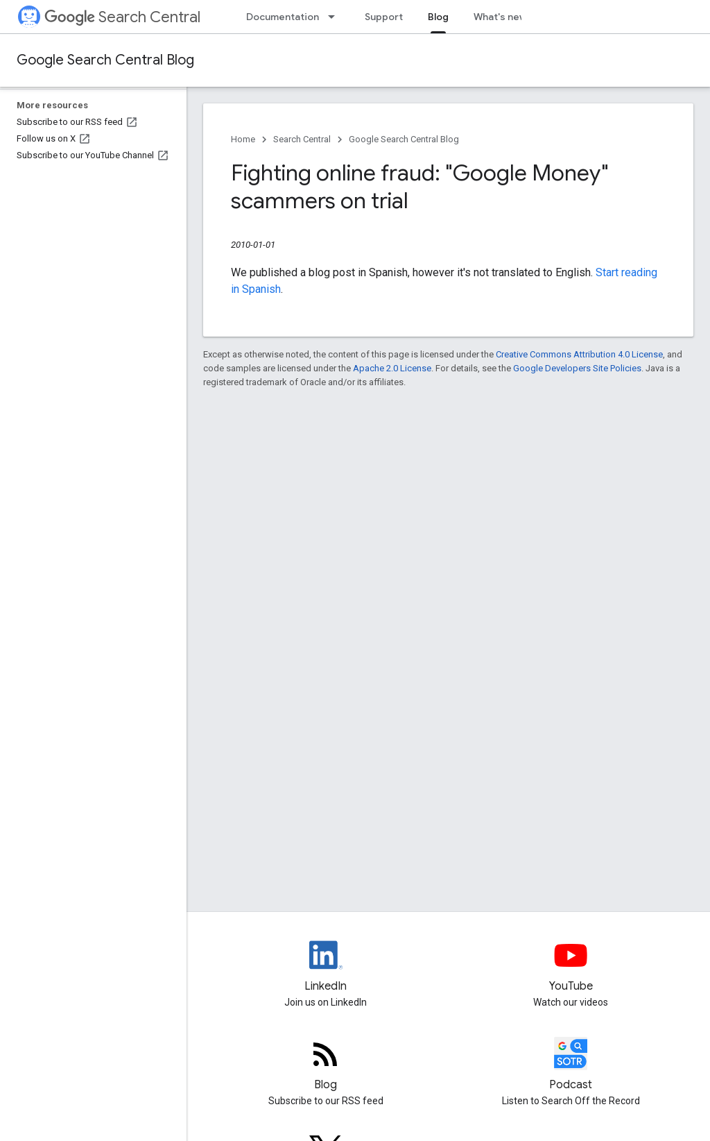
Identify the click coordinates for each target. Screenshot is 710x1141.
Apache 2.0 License (392, 368)
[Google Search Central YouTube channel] (571, 966)
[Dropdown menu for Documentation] (335, 16)
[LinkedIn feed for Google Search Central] (326, 966)
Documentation (282, 16)
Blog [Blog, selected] (438, 16)
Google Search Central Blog (105, 60)
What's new (500, 16)
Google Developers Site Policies (577, 368)
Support (384, 16)
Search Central (122, 17)
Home (243, 139)
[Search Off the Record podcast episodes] (571, 1065)
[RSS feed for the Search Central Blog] (326, 1065)
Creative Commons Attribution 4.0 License (579, 354)
